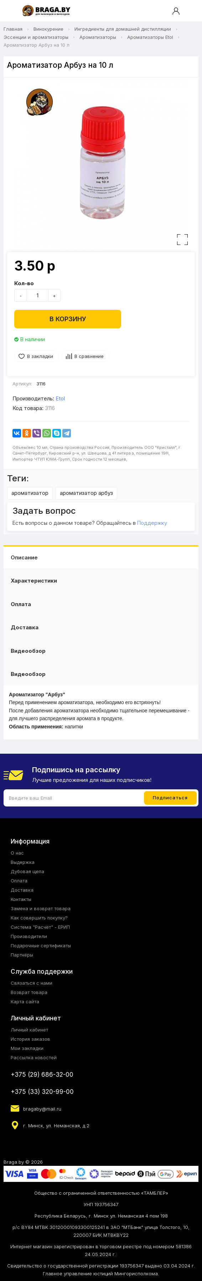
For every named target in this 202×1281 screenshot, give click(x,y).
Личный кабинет (29, 1029)
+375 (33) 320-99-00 (42, 1091)
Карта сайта (25, 1001)
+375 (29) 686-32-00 (42, 1074)
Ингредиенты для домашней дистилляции (122, 29)
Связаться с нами (31, 982)
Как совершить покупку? (39, 917)
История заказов (30, 1038)
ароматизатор (29, 493)
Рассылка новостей (34, 1057)
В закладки (40, 356)
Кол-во (24, 283)
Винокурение (48, 29)
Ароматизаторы (97, 37)
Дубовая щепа (27, 871)
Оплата (21, 604)
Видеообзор (28, 650)
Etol (60, 398)
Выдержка (23, 862)
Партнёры (22, 954)
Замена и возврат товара (41, 908)
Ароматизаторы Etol (150, 37)
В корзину (68, 319)
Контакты (21, 899)
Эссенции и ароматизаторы (36, 37)
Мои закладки (27, 1048)
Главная (13, 29)
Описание (24, 557)
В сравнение (89, 356)
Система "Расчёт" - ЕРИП (40, 926)
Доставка (24, 627)
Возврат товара (29, 992)
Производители (29, 936)
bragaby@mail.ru (42, 1109)
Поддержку (152, 522)
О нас (17, 852)
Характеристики (34, 580)
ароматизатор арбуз (86, 493)
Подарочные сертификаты (41, 945)
